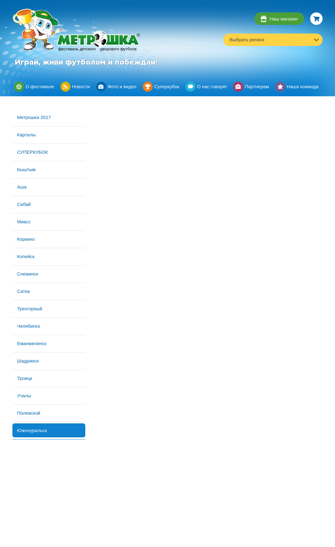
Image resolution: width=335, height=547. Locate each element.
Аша (21, 186)
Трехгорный (29, 308)
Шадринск (28, 360)
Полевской (28, 413)
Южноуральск (32, 430)
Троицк (24, 378)
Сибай (24, 204)
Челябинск (28, 326)
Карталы (26, 134)
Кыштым (26, 169)
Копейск (25, 256)
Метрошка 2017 (34, 117)
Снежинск (27, 273)
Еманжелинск (31, 343)
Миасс (24, 221)
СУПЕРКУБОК (32, 152)
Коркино (26, 239)
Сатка (23, 291)
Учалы (24, 395)
